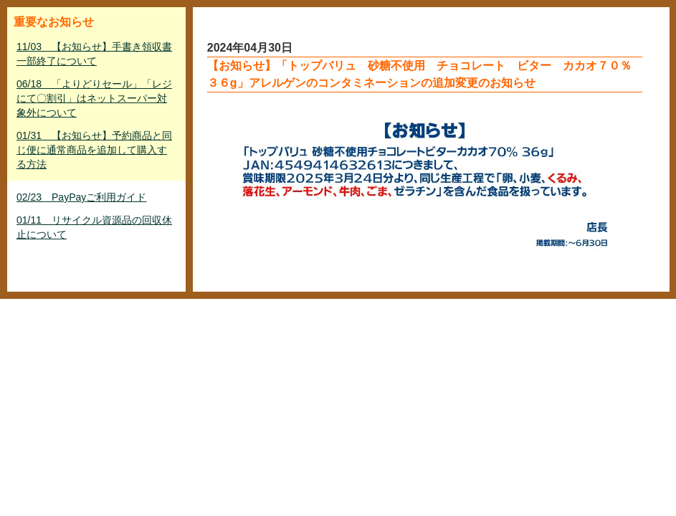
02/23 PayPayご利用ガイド (81, 197)
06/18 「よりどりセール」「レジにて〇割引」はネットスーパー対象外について (94, 98)
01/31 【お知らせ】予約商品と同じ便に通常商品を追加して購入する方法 (94, 150)
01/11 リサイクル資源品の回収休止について (94, 227)
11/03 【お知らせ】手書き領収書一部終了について (94, 54)
